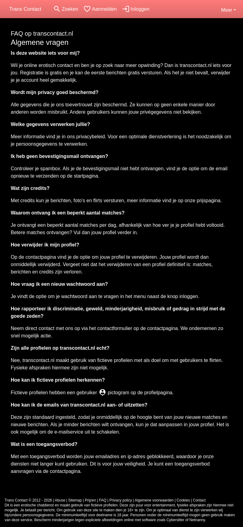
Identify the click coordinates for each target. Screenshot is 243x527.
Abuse (60, 500)
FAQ (102, 500)
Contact (199, 500)
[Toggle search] (66, 9)
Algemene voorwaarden (154, 500)
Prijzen (90, 500)
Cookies (183, 500)
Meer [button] (226, 10)
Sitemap (75, 500)
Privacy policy (121, 500)
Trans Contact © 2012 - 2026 (28, 500)
